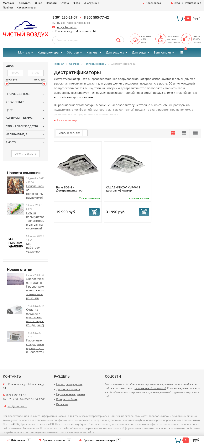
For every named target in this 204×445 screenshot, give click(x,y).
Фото (76, 2)
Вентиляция (162, 52)
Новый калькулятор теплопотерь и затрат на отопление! (35, 220)
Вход (175, 2)
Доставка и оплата (68, 389)
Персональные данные (70, 394)
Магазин (8, 2)
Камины (92, 52)
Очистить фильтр (25, 153)
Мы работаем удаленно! (33, 247)
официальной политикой (150, 388)
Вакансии (62, 404)
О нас (38, 2)
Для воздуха (115, 52)
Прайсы (8, 7)
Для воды (139, 52)
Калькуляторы (26, 7)
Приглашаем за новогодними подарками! (35, 191)
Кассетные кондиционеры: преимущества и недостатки (37, 346)
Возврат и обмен (66, 399)
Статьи (65, 2)
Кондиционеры (48, 52)
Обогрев (73, 52)
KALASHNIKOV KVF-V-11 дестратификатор (123, 189)
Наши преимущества (69, 384)
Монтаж (24, 52)
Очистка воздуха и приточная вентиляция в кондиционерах (37, 317)
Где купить (24, 2)
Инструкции (91, 2)
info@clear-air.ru (66, 27)
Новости (51, 2)
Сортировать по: (69, 132)
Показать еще (65, 120)
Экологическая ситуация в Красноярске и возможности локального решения (37, 288)
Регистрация (193, 2)
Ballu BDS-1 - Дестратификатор (69, 189)
